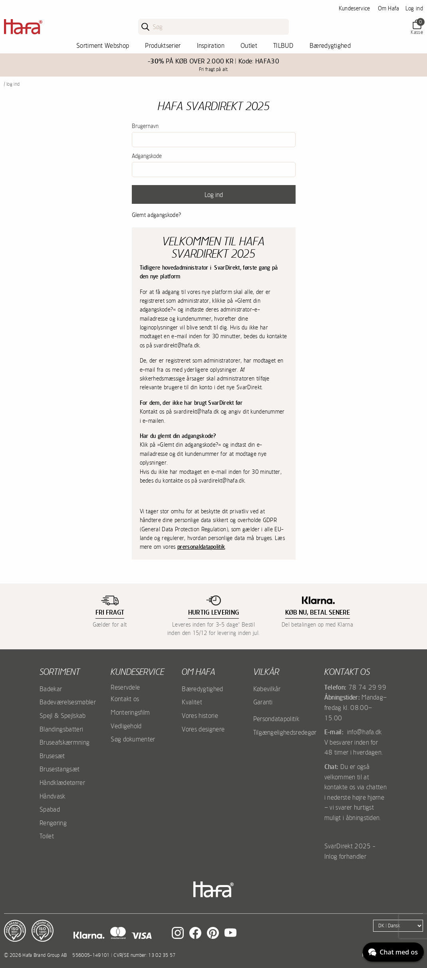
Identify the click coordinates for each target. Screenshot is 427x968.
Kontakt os (125, 698)
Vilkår (266, 671)
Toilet (47, 836)
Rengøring (53, 822)
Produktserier (163, 45)
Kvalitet (192, 702)
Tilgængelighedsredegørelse (290, 732)
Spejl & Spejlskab (62, 715)
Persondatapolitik (276, 718)
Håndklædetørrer (62, 782)
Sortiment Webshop (102, 45)
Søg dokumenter (133, 739)
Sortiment (60, 671)
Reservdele (125, 687)
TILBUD (283, 45)
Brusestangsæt (59, 769)
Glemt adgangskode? (157, 215)
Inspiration (211, 45)
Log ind (414, 8)
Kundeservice (354, 8)
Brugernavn (145, 126)
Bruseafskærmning (64, 742)
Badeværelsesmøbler (68, 702)
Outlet (248, 45)
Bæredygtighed (330, 45)
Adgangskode (147, 156)
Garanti (263, 702)
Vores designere (203, 729)
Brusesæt (52, 755)
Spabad (50, 809)
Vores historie (200, 715)
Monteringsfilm (130, 712)
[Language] (398, 926)
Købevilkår (267, 688)
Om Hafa (388, 8)
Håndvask (53, 796)
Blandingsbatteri (61, 729)
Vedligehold (126, 725)
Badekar (51, 688)
